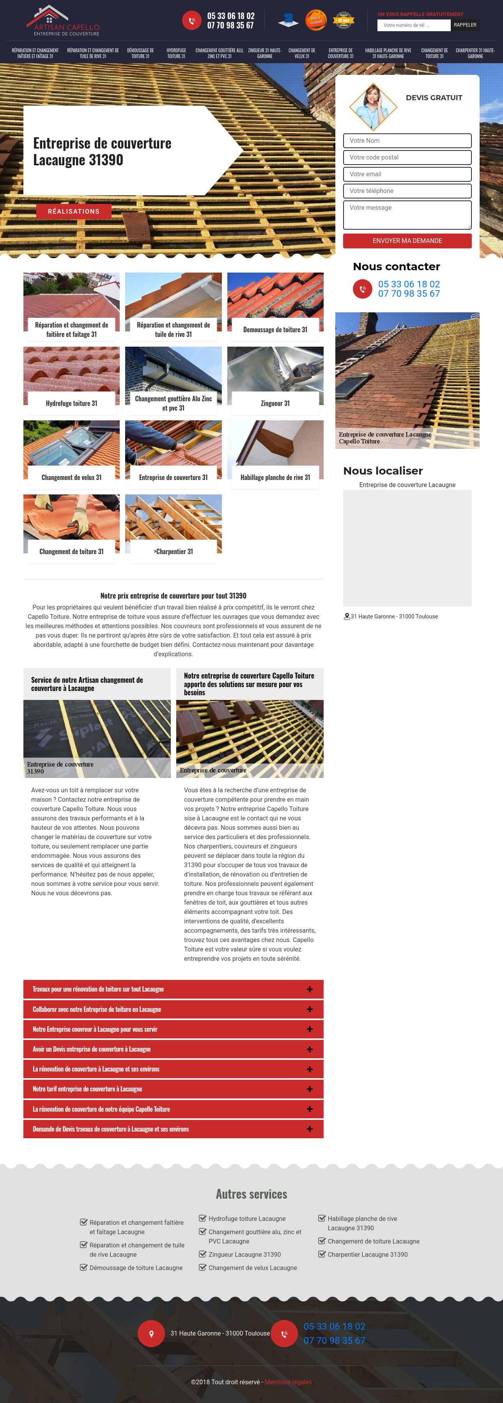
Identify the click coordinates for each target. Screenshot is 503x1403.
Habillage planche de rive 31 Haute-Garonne (388, 53)
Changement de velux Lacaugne (253, 1268)
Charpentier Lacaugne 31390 (368, 1254)
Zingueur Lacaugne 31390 (245, 1254)
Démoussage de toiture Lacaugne (136, 1268)
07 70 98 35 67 (230, 25)
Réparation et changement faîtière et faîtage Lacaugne (137, 1227)
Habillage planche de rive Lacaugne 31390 (362, 1223)
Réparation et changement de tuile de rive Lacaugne (137, 1250)
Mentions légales (288, 1382)
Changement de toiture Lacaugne (374, 1241)
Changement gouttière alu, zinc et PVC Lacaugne (255, 1236)
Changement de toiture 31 (434, 53)
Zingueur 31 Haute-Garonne (265, 53)
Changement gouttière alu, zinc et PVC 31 (219, 53)
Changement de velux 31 (302, 53)
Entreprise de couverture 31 (341, 53)
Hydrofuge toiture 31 (176, 53)
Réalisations (74, 211)
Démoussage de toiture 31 (140, 53)
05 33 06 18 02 (231, 15)
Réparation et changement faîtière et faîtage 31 (35, 53)
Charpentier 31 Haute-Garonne (475, 53)
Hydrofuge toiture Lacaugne (247, 1218)
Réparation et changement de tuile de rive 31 (93, 53)
